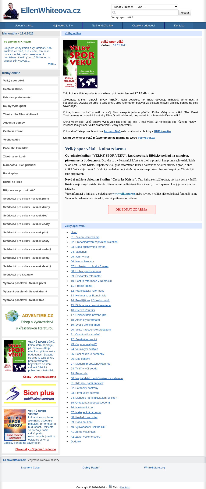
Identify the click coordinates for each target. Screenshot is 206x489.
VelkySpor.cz (146, 137)
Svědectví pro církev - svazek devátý (27, 266)
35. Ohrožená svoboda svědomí (90, 402)
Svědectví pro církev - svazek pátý (25, 232)
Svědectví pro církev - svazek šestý (26, 240)
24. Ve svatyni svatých (84, 349)
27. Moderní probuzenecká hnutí (90, 363)
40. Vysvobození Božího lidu (88, 426)
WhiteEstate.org (154, 467)
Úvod (74, 232)
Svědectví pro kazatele (18, 274)
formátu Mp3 (112, 131)
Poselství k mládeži (15, 148)
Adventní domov (14, 122)
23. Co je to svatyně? (84, 344)
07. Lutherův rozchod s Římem (90, 266)
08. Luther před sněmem (86, 271)
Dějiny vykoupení (14, 105)
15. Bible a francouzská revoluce (91, 305)
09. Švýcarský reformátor (86, 276)
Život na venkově (14, 156)
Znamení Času (30, 467)
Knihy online (73, 33)
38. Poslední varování (84, 417)
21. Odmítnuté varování (85, 334)
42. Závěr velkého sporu (85, 436)
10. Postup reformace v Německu (91, 280)
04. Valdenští (79, 251)
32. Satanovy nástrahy (84, 388)
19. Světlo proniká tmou (85, 324)
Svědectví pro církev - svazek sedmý (27, 249)
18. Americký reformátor (85, 319)
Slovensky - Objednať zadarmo (35, 449)
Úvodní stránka (24, 25)
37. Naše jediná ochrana (86, 412)
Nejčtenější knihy (102, 25)
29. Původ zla (79, 373)
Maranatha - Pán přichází (19, 165)
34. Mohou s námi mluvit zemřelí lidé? (94, 397)
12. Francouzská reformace (87, 290)
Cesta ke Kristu (13, 89)
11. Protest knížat (81, 285)
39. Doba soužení (81, 422)
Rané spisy (10, 173)
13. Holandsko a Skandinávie (88, 295)
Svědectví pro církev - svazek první (26, 198)
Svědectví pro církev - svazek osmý (26, 257)
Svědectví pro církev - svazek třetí (25, 215)
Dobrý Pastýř (91, 467)
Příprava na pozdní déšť (19, 190)
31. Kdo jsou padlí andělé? (87, 383)
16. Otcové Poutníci (83, 310)
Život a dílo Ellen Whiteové (20, 114)
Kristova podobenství (17, 97)
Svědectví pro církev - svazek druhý (26, 207)
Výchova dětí (11, 139)
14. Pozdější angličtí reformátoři (90, 300)
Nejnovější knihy (63, 25)
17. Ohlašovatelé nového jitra (88, 315)
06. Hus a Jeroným (82, 261)
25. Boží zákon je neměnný (87, 353)
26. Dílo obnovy (80, 358)
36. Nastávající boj (82, 407)
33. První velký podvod (85, 392)
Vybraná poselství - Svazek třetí (24, 300)
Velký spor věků (13, 80)
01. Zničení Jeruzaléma (85, 237)
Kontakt (179, 25)
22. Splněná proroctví (84, 339)
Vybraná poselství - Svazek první (24, 283)
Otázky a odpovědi (143, 25)
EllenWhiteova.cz (42, 10)
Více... (52, 63)
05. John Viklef (80, 256)
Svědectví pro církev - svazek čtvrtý (26, 224)
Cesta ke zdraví (13, 131)
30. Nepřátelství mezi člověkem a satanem (97, 378)
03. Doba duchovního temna (88, 246)
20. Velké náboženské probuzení (91, 329)
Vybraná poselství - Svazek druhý (25, 291)
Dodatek (76, 441)
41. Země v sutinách (83, 431)
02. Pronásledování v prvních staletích (94, 242)
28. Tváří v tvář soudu (84, 368)
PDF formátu (162, 131)
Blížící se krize (12, 181)
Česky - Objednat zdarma (39, 376)
